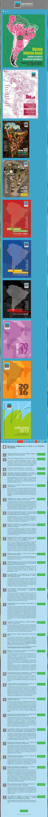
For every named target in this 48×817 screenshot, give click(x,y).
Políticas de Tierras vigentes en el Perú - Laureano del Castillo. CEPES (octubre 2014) (21, 756)
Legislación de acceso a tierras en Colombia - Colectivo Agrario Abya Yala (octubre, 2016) (21, 499)
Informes (6, 11)
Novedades (26, 441)
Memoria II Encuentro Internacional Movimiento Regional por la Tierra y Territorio (21, 651)
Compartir (24, 810)
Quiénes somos (13, 441)
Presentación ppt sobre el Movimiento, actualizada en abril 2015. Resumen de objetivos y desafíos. (21, 673)
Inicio (3, 441)
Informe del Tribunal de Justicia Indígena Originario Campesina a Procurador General (21, 454)
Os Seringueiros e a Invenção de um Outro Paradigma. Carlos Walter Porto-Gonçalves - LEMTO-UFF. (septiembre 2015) (21, 590)
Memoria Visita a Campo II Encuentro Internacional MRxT (21, 634)
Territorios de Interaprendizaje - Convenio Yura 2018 (21, 458)
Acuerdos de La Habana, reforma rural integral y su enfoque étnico (21, 485)
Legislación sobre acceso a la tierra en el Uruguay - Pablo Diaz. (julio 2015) (21, 699)
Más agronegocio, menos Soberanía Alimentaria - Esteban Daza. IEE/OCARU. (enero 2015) (21, 784)
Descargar (41, 454)
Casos (7, 441)
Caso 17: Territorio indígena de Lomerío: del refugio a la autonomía (21, 647)
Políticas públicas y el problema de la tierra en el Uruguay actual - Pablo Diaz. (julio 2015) (21, 684)
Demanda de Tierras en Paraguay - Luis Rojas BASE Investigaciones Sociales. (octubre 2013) (21, 743)
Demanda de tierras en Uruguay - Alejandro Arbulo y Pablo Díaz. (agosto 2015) (21, 622)
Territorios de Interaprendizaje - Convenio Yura (20, 468)
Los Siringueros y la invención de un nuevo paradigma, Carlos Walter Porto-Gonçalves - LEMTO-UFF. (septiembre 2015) (21, 575)
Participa (32, 441)
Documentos (20, 441)
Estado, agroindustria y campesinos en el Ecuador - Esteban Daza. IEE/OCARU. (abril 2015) (21, 767)
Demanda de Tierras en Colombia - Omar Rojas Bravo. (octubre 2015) (21, 604)
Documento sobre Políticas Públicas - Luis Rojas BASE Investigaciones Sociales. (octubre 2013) (21, 714)
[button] (45, 441)
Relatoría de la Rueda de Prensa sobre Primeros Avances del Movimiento (21, 554)
